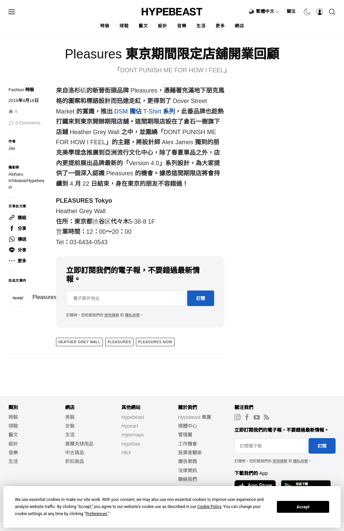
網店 (239, 25)
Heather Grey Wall (79, 342)
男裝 (70, 417)
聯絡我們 (187, 479)
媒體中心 (187, 426)
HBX (126, 452)
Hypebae (130, 444)
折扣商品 (74, 461)
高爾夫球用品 (79, 444)
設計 (162, 25)
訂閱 (200, 298)
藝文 (143, 25)
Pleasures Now (155, 342)
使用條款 (111, 315)
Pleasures (44, 297)
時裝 (104, 25)
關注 (291, 11)
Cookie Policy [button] (209, 506)
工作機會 (187, 444)
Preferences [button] (96, 513)
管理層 (185, 434)
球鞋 (123, 25)
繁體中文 (267, 11)
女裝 (70, 426)
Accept (303, 507)
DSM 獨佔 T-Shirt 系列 (144, 111)
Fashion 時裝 (21, 89)
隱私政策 (132, 315)
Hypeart (129, 426)
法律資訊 (187, 470)
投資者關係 (190, 452)
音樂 (181, 25)
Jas (11, 148)
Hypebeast (132, 417)
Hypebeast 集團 (194, 417)
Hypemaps (132, 434)
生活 (200, 25)
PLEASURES (119, 342)
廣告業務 (187, 461)
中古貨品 (74, 452)
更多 (220, 25)
